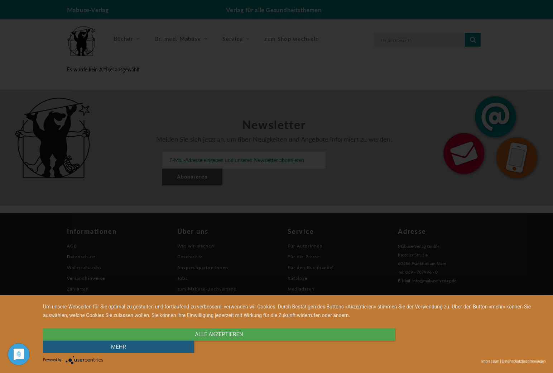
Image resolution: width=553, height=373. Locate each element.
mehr (470, 347)
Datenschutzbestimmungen (524, 361)
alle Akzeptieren (219, 347)
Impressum (490, 361)
